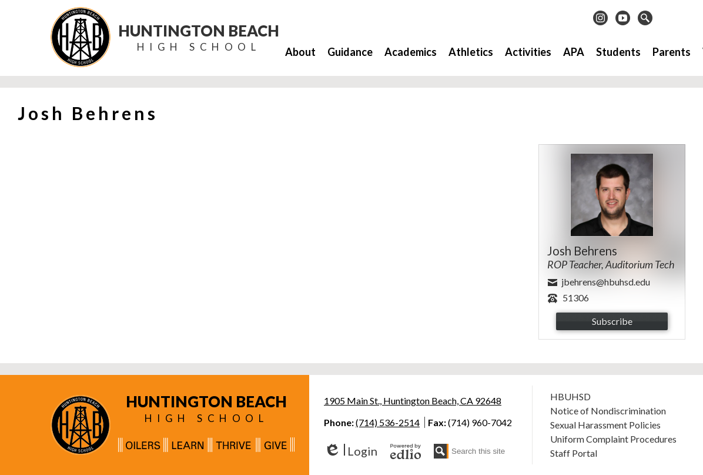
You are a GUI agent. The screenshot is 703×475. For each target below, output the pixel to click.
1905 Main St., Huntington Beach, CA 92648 (412, 400)
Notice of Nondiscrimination (608, 410)
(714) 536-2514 (388, 422)
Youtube (622, 19)
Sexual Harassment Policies (605, 424)
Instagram (600, 19)
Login (350, 451)
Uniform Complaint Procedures (613, 438)
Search (645, 19)
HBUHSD (570, 396)
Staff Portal (573, 453)
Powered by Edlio (405, 451)
